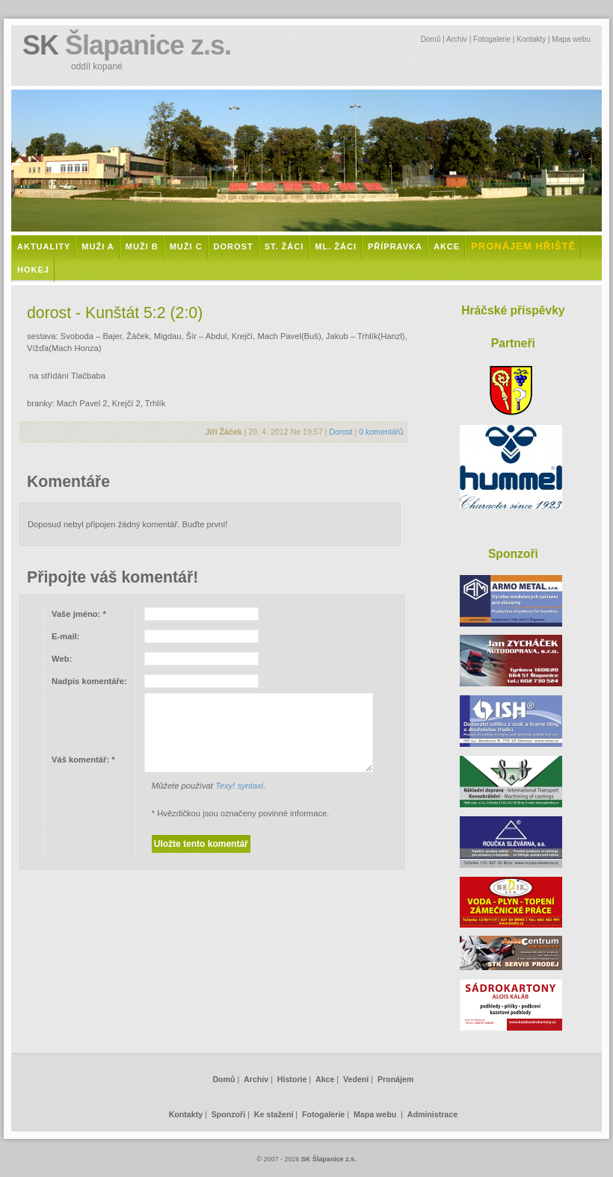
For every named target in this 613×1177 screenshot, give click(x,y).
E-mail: (65, 636)
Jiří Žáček (224, 431)
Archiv (456, 39)
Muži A (97, 246)
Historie (292, 1079)
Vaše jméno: (79, 613)
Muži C (186, 246)
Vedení (356, 1079)
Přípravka (395, 246)
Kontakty (531, 39)
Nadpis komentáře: (89, 681)
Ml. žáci (336, 246)
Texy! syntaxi (239, 785)
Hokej (33, 269)
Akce (447, 246)
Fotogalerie (492, 39)
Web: (62, 658)
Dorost (233, 246)
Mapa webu (571, 39)
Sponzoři (228, 1114)
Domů (431, 39)
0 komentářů (381, 431)
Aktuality (43, 246)
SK (126, 45)
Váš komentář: (83, 759)
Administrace (432, 1114)
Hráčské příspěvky (512, 310)
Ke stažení (274, 1114)
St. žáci (284, 246)
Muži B (142, 246)
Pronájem (395, 1079)
